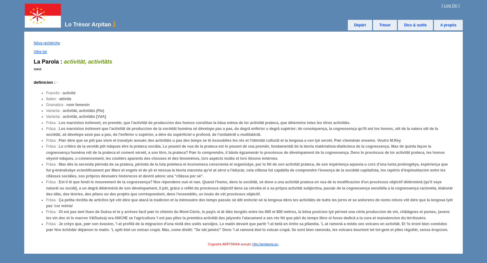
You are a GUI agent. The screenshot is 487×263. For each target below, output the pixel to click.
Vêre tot (40, 52)
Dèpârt (360, 25)
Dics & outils (415, 25)
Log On (450, 5)
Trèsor (385, 25)
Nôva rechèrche (47, 43)
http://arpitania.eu (265, 244)
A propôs (448, 25)
